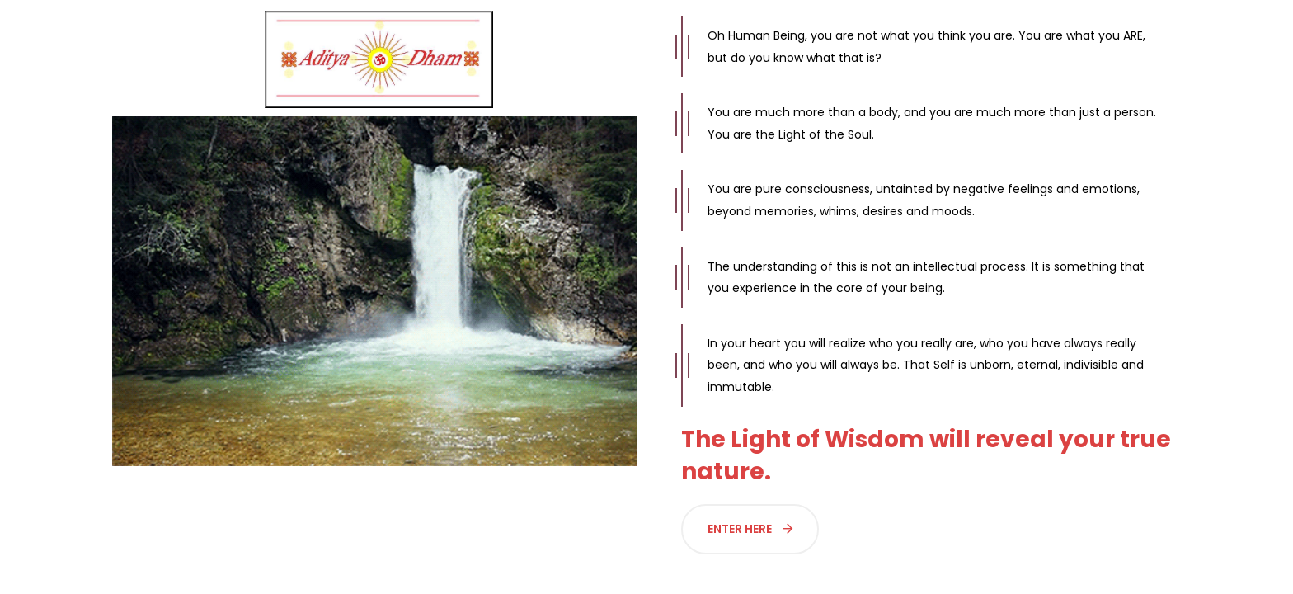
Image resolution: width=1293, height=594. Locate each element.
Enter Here (750, 529)
